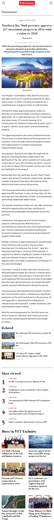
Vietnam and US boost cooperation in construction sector (12, 481)
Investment (9, 11)
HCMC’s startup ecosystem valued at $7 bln (27, 381)
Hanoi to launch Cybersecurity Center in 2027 (28, 422)
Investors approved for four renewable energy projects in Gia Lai (40, 453)
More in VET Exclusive (19, 431)
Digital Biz (13, 378)
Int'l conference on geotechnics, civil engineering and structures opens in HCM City (38, 483)
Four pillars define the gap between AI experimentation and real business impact (26, 412)
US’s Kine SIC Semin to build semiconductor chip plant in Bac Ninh (31, 354)
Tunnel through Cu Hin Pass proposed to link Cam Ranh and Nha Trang (13, 514)
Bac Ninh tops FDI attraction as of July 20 (33, 333)
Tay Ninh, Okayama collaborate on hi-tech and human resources (12, 453)
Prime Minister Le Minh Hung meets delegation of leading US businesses (40, 513)
